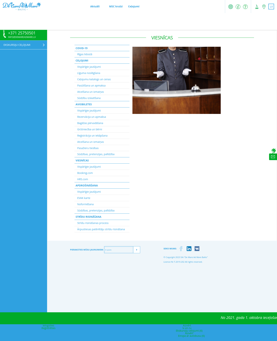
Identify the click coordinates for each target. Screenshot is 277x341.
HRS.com (82, 179)
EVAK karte (83, 198)
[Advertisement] (138, 21)
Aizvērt (187, 325)
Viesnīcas (82, 160)
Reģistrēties (49, 328)
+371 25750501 (22, 33)
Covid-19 (82, 48)
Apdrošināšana (87, 185)
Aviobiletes (84, 104)
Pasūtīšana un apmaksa (91, 85)
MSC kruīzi (116, 6)
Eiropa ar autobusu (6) (191, 336)
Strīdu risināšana (88, 216)
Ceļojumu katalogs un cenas (94, 79)
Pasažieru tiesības (88, 148)
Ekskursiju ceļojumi (16, 45)
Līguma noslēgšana (88, 73)
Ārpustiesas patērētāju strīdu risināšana (101, 229)
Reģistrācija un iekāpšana (92, 135)
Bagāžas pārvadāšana (90, 123)
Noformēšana (85, 204)
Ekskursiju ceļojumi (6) (189, 330)
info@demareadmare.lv (22, 37)
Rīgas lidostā (84, 54)
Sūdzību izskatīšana (89, 98)
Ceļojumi (133, 6)
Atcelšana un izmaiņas (90, 91)
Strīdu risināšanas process (93, 223)
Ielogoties (48, 325)
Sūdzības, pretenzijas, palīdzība (96, 154)
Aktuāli (95, 6)
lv (271, 6)
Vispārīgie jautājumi (89, 66)
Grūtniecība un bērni (89, 129)
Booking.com (85, 173)
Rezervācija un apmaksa (91, 117)
